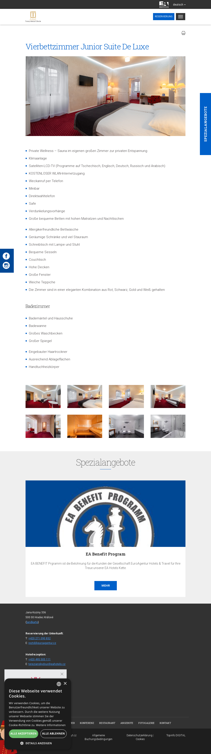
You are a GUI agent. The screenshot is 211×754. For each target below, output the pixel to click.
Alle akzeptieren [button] (23, 733)
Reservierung (164, 16)
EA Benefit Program (105, 554)
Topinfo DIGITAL (175, 735)
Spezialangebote (205, 124)
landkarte (32, 622)
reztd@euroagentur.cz (42, 643)
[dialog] (37, 714)
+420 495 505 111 (39, 659)
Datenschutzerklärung (139, 735)
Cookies (140, 739)
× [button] (65, 683)
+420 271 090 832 (39, 638)
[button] (38, 743)
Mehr (106, 585)
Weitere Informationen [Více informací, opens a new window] (51, 725)
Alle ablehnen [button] (53, 733)
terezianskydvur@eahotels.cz (47, 664)
